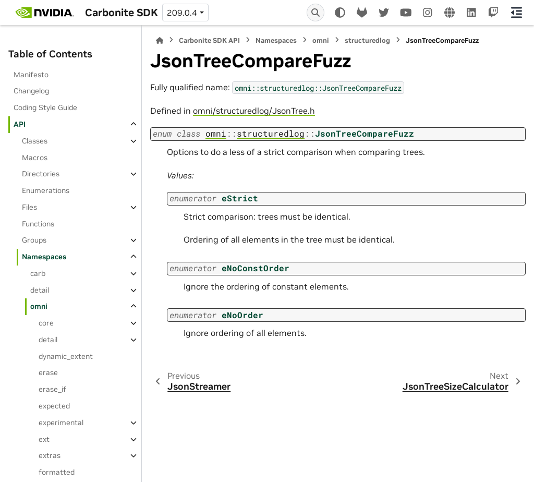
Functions (38, 223)
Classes (34, 141)
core (46, 323)
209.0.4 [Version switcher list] (182, 12)
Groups (34, 240)
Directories (40, 173)
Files (29, 207)
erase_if (52, 389)
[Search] (315, 12)
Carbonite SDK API (209, 40)
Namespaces (44, 256)
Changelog (31, 90)
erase (48, 372)
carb (37, 273)
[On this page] (517, 12)
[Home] (159, 40)
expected (54, 406)
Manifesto (31, 74)
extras (49, 455)
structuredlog (367, 40)
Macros (34, 157)
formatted (57, 472)
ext (44, 439)
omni (38, 306)
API (20, 124)
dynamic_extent (66, 356)
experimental (61, 422)
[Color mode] (340, 12)
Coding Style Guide (45, 107)
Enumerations (45, 190)
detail (39, 290)
